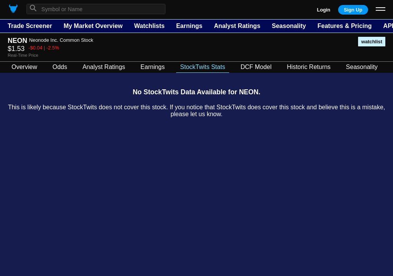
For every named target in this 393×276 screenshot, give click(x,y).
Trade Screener (30, 26)
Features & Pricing (344, 26)
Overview (24, 67)
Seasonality (289, 26)
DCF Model (256, 67)
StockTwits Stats (202, 67)
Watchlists (149, 26)
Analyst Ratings (237, 26)
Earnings (189, 26)
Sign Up (353, 10)
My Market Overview (93, 26)
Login (323, 10)
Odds (60, 67)
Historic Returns (309, 67)
